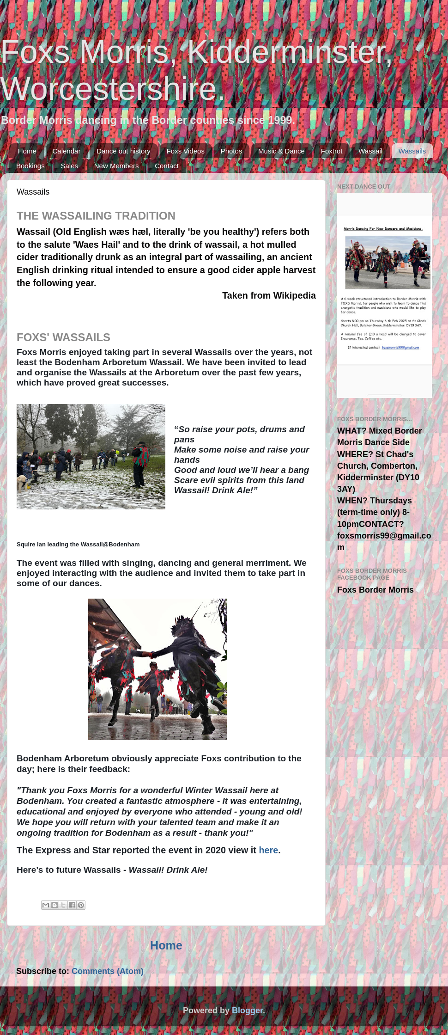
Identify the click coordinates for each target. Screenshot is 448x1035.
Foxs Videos (186, 151)
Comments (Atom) (108, 971)
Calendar (67, 151)
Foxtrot (332, 151)
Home (27, 151)
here (268, 850)
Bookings (30, 166)
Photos (231, 151)
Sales (69, 166)
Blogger (247, 1010)
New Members (116, 166)
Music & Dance (281, 151)
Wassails (412, 151)
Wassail (370, 151)
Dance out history (124, 151)
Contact (167, 166)
